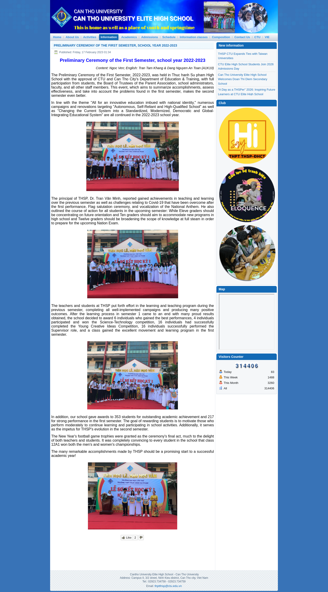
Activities (89, 37)
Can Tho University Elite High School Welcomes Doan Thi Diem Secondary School (242, 94)
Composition (221, 37)
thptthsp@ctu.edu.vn (168, 586)
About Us (72, 37)
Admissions (149, 37)
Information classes (194, 37)
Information (109, 37)
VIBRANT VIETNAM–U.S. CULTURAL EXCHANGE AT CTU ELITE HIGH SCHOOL (243, 58)
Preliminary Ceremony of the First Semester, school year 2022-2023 (115, 45)
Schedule (169, 37)
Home (57, 37)
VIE (267, 37)
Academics (129, 37)
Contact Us (242, 37)
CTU (257, 37)
